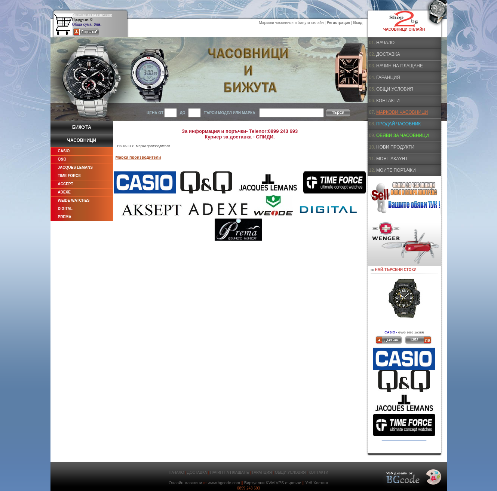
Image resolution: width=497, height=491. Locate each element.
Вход (357, 23)
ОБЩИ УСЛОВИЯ (394, 89)
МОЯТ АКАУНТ (392, 158)
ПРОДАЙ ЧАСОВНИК (398, 123)
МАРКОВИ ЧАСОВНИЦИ (402, 112)
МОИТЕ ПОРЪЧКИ (396, 170)
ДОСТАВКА (388, 54)
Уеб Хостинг (316, 483)
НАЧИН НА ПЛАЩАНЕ (399, 65)
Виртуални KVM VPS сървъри (272, 483)
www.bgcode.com (224, 483)
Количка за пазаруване (92, 15)
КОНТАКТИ (388, 100)
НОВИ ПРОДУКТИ (395, 147)
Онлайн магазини (185, 483)
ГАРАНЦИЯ (388, 77)
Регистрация (338, 23)
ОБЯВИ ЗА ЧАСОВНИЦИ (402, 135)
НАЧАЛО (124, 146)
